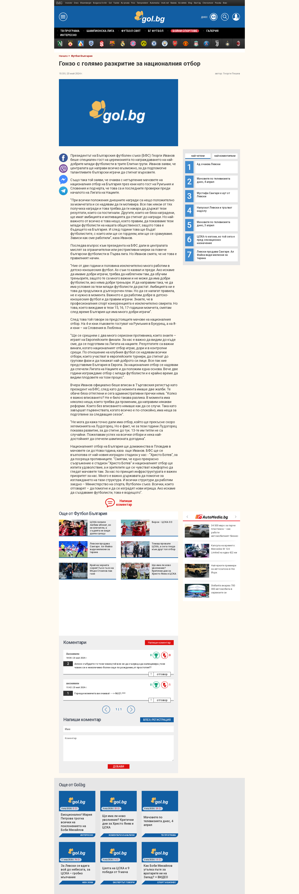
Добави (118, 766)
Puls (133, 3)
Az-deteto (182, 3)
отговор (162, 674)
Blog (190, 3)
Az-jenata (125, 3)
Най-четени (198, 156)
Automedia (154, 3)
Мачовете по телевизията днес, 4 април (213, 180)
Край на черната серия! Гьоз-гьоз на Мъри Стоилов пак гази (102, 569)
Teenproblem (142, 3)
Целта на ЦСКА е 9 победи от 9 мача (115, 870)
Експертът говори (123, 882)
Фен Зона (87, 882)
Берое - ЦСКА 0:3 (162, 522)
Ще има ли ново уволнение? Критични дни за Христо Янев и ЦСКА (164, 569)
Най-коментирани (225, 156)
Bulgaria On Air (100, 3)
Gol (110, 3)
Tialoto (116, 3)
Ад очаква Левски (208, 164)
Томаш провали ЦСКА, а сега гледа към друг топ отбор (163, 546)
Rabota (173, 3)
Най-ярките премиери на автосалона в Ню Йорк (210, 571)
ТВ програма (168, 835)
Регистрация (161, 719)
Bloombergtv (85, 3)
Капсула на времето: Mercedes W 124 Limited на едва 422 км (211, 551)
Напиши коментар (124, 502)
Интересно (86, 835)
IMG (59, 3)
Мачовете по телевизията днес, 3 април (213, 224)
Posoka (218, 3)
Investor (68, 3)
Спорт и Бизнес (166, 882)
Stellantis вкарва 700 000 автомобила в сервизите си (210, 591)
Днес (209, 17)
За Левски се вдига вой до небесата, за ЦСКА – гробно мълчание (75, 871)
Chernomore (208, 3)
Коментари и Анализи (121, 835)
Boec (225, 3)
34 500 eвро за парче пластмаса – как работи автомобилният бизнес (211, 531)
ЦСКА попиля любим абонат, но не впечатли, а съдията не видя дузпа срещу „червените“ (100, 529)
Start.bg (197, 3)
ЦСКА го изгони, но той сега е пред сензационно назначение (216, 240)
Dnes (76, 3)
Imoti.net (165, 3)
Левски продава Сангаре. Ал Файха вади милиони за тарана (215, 255)
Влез (146, 719)
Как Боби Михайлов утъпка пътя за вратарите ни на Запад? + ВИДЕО (158, 871)
